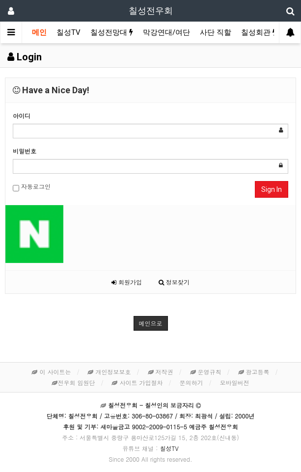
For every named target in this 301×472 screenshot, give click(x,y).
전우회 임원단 (73, 382)
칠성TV (68, 32)
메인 (39, 32)
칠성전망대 (111, 32)
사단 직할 (215, 32)
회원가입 (126, 282)
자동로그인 (32, 186)
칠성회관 (258, 32)
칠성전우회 (151, 10)
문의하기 (191, 382)
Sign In (271, 189)
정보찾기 (174, 282)
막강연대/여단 (166, 32)
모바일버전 (234, 382)
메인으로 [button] (151, 323)
